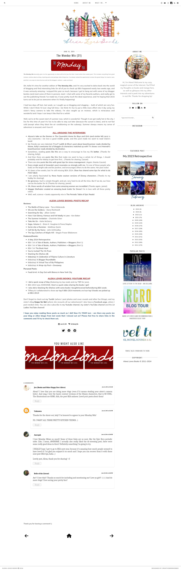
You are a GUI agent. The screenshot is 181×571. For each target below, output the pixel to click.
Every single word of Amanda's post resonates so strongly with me (56, 165)
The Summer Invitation (37, 218)
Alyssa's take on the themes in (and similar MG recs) (68, 136)
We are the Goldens (36, 210)
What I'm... (100, 3)
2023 (138, 212)
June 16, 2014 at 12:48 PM (107, 434)
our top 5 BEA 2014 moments (68, 290)
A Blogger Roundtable (46, 260)
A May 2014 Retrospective (39, 240)
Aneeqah (37, 435)
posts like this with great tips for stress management (63, 162)
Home (76, 3)
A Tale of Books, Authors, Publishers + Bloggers (56, 242)
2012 (137, 242)
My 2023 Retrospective (137, 156)
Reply (37, 401)
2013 (137, 239)
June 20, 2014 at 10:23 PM (107, 473)
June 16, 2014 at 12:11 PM (107, 410)
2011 (137, 245)
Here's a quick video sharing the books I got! (70, 285)
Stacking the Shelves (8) (38, 254)
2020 (137, 220)
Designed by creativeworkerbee (165, 568)
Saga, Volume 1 (34, 224)
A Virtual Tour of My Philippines (50, 262)
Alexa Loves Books (10, 568)
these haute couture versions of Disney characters (74, 176)
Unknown (38, 411)
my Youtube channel (71, 305)
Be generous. (33, 181)
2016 (137, 231)
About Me (87, 3)
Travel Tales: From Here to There (137, 351)
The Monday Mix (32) (69, 363)
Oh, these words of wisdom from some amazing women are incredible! (58, 186)
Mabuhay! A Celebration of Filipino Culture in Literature (51, 257)
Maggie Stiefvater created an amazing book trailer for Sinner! (55, 189)
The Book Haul (42, 248)
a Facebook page (99, 302)
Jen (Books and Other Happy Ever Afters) (50, 387)
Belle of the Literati (41, 474)
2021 (137, 217)
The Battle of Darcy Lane (38, 207)
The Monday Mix (74, 324)
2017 (137, 228)
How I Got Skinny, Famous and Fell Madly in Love (49, 216)
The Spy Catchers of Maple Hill (41, 233)
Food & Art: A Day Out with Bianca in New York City (50, 272)
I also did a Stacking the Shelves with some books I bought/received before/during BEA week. (67, 288)
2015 (137, 234)
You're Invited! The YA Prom (39, 251)
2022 (137, 214)
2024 (138, 209)
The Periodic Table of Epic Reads (80, 194)
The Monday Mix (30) (99, 363)
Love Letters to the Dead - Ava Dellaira (137, 283)
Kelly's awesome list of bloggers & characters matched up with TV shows (65, 146)
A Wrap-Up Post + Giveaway (49, 265)
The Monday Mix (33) (39, 363)
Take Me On (33, 221)
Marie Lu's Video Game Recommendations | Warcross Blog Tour (137, 317)
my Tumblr (49, 299)
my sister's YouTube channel (93, 305)
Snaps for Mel (40, 302)
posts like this (52, 152)
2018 (137, 226)
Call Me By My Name (36, 230)
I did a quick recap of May (39, 282)
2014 (137, 237)
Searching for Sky (35, 213)
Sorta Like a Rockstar (37, 227)
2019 (137, 223)
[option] (39, 358)
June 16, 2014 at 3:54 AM (107, 387)
